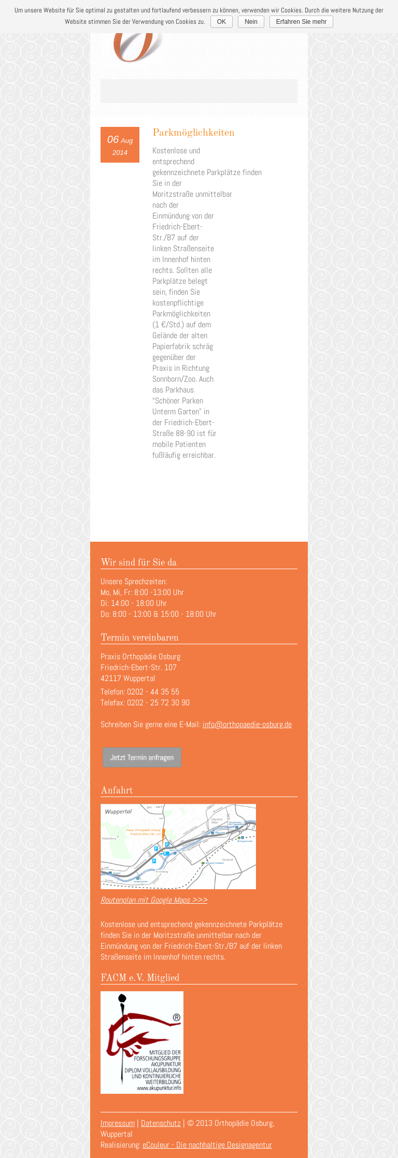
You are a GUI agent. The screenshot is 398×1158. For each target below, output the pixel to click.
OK (221, 21)
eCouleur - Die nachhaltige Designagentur (207, 1144)
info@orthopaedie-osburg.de (247, 724)
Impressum (118, 1123)
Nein (251, 21)
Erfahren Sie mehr (301, 21)
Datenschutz (161, 1123)
